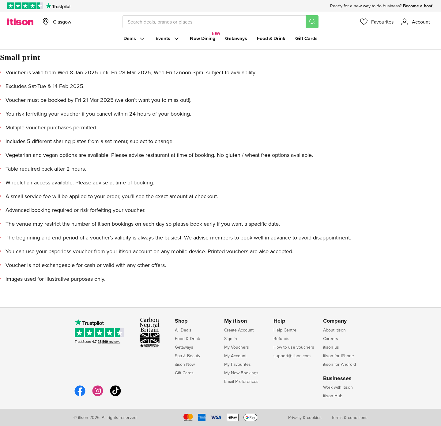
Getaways (236, 38)
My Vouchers (236, 347)
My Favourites (237, 364)
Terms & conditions (349, 417)
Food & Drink (271, 38)
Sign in (230, 338)
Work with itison (338, 387)
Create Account (239, 330)
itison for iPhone (338, 356)
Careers (330, 338)
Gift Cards (306, 38)
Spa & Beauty (187, 356)
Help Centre (284, 330)
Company (335, 321)
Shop (181, 321)
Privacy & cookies (305, 417)
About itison (334, 330)
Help (279, 321)
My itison (235, 321)
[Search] (312, 21)
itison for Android (339, 364)
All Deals (183, 330)
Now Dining (202, 38)
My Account (235, 356)
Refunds (281, 338)
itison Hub (332, 396)
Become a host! (418, 6)
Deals (134, 38)
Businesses (337, 378)
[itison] (20, 21)
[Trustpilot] (58, 6)
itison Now (185, 364)
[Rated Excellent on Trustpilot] (25, 5)
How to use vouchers (293, 347)
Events (168, 38)
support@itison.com (292, 356)
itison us (331, 347)
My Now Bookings (241, 373)
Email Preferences (241, 381)
